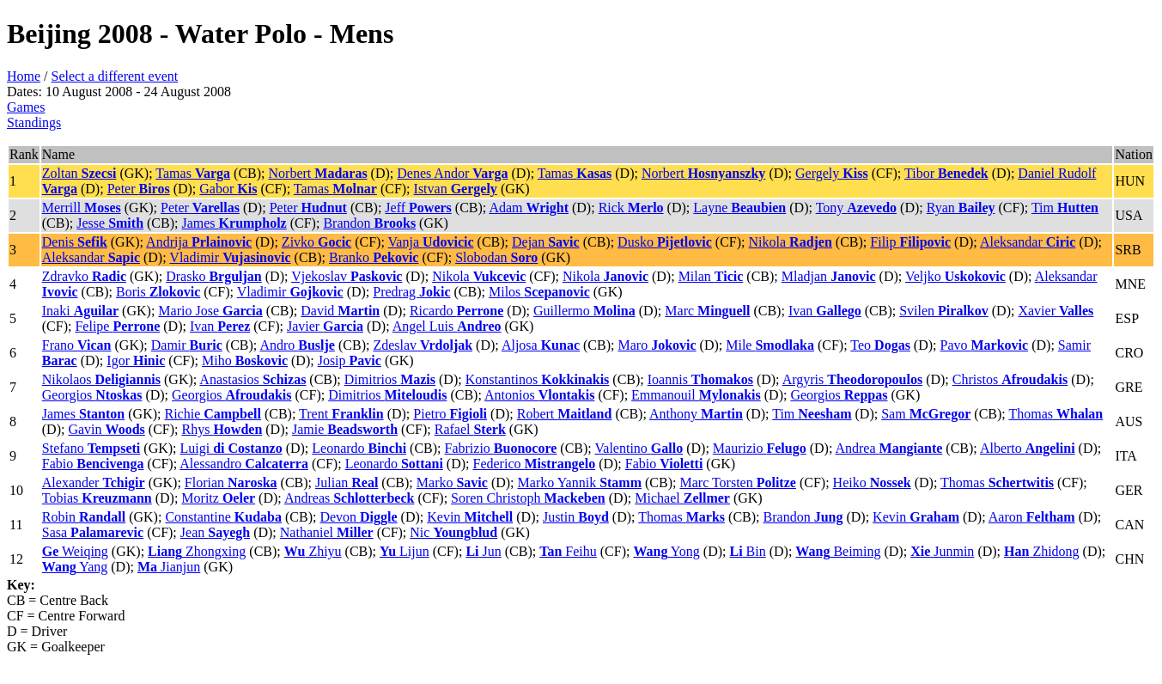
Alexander (93, 482)
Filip (910, 242)
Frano (77, 345)
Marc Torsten (737, 482)
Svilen (944, 310)
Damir (186, 345)
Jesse (109, 223)
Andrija (199, 242)
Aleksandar (1028, 242)
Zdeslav (422, 345)
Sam (925, 413)
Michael (682, 498)
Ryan (961, 207)
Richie (212, 413)
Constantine (223, 517)
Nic (453, 532)
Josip (349, 360)
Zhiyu (313, 551)
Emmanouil (696, 395)
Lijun (404, 551)
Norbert (318, 173)
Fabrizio (501, 448)
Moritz (218, 498)
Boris (158, 291)
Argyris (852, 379)
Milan (711, 276)
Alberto (1027, 448)
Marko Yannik (580, 482)
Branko (373, 257)
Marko (452, 482)
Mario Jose (210, 310)
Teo (880, 345)
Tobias (97, 498)
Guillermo (584, 310)
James (233, 223)
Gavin (106, 429)
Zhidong (1042, 551)
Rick (631, 207)
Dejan (546, 242)
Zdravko (84, 276)
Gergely (831, 173)
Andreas (349, 498)
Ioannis (700, 379)
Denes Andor (452, 173)
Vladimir (229, 257)
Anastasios (252, 379)
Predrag (411, 291)
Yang (74, 566)
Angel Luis (447, 326)
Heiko (872, 482)
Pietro (450, 413)
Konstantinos (537, 379)
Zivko (316, 242)
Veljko (955, 276)
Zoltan (79, 173)
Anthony (696, 413)
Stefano (91, 448)
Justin (576, 517)
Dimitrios (389, 379)
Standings (34, 122)
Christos (1010, 379)
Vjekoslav (346, 276)
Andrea (888, 448)
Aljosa (541, 345)
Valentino (639, 448)
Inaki (80, 310)
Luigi (231, 448)
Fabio (93, 463)
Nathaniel (327, 532)
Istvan (455, 188)
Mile (770, 345)
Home (23, 76)
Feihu (568, 551)
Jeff (418, 207)
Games (26, 107)
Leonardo (359, 448)
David (340, 310)
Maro (657, 345)
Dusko (665, 242)
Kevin (470, 517)
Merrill (81, 207)
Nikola (790, 242)
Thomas (1055, 413)
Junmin (942, 551)
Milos (539, 291)
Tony (856, 207)
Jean (215, 532)
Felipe (117, 326)
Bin (747, 551)
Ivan (824, 310)
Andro (297, 345)
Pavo (984, 345)
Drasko (214, 276)
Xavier (1055, 310)
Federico (534, 463)
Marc (707, 310)
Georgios (92, 395)
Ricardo (456, 310)
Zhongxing (197, 551)
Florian (231, 482)
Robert (564, 413)
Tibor (946, 173)
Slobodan (496, 257)
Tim (1064, 207)
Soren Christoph (528, 498)
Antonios (539, 395)
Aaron (1032, 517)
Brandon (369, 223)
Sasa (92, 532)
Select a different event (115, 76)
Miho (245, 360)
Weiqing (75, 551)
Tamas (192, 173)
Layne (739, 207)
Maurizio (759, 448)
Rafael (470, 429)
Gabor (228, 188)
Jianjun (168, 566)
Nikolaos (101, 379)
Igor (135, 360)
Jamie (345, 429)
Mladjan (829, 276)
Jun (483, 551)
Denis (74, 242)
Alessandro (243, 463)
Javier (325, 326)
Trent (341, 413)
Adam (529, 207)
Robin (83, 517)
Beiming (837, 551)
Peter (138, 188)
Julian (346, 482)
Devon (358, 517)
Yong (666, 551)
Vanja (431, 242)
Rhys (221, 429)
